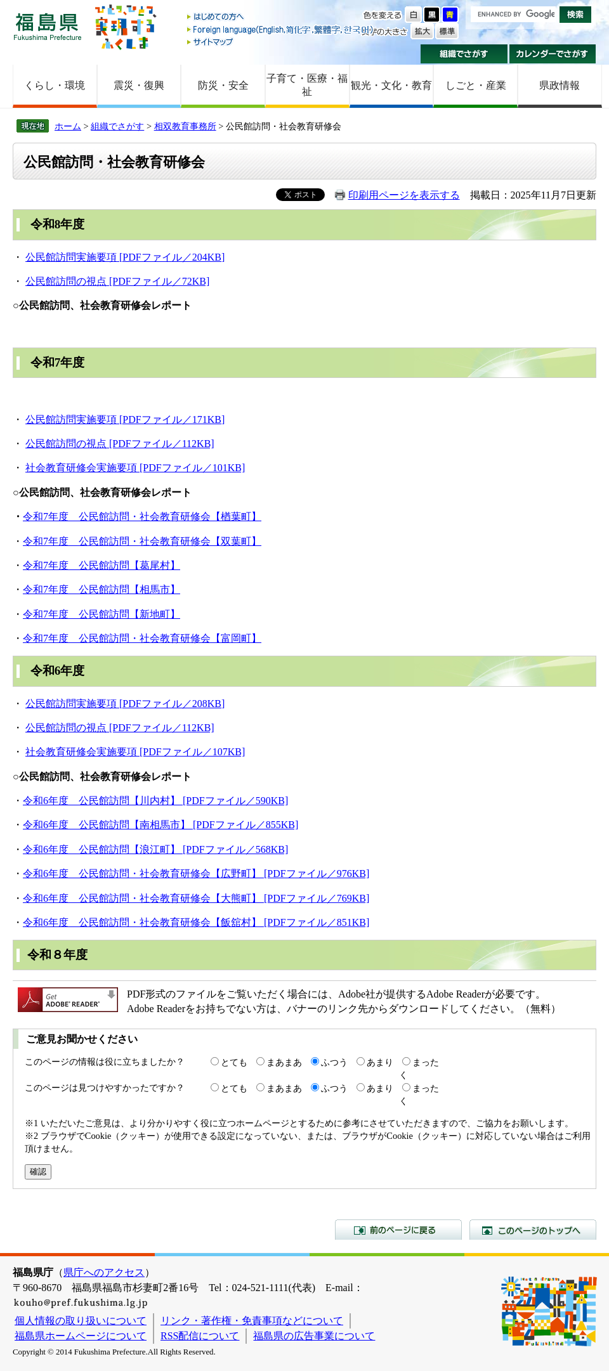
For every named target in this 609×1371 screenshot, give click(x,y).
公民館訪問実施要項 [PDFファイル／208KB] (125, 703)
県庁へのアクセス (104, 1272)
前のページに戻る (398, 1229)
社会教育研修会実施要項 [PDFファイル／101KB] (135, 467)
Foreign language (281, 29)
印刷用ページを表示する (404, 195)
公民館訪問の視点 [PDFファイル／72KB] (117, 281)
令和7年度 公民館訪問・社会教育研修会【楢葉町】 (142, 516)
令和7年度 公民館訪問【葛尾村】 (101, 565)
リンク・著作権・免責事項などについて (251, 1320)
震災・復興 (139, 85)
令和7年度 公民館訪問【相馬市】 (101, 589)
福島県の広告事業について (314, 1335)
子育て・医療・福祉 (307, 85)
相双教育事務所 (185, 126)
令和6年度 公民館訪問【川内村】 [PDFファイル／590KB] (155, 800)
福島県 (47, 26)
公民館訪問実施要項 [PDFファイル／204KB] (125, 257)
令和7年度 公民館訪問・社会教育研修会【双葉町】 (142, 541)
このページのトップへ (532, 1229)
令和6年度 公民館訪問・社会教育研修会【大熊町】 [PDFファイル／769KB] (196, 898)
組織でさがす (464, 53)
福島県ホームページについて (81, 1335)
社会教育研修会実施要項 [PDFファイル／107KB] (135, 751)
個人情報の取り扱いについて (81, 1320)
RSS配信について (199, 1335)
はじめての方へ (281, 17)
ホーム (68, 126)
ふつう (334, 1062)
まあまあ (284, 1062)
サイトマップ (281, 42)
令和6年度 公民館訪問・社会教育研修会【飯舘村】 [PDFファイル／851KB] (196, 922)
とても (234, 1062)
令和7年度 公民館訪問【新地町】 (101, 614)
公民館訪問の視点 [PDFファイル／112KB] (119, 443)
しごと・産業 (475, 85)
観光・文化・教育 (391, 85)
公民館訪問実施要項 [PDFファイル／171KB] (125, 419)
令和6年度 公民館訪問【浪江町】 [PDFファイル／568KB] (155, 849)
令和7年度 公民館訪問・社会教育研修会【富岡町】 (142, 638)
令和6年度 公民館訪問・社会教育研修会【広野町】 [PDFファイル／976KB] (196, 873)
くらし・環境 (54, 85)
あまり (380, 1062)
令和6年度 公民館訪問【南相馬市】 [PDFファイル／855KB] (160, 824)
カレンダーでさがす (552, 53)
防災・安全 (223, 85)
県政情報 (559, 85)
